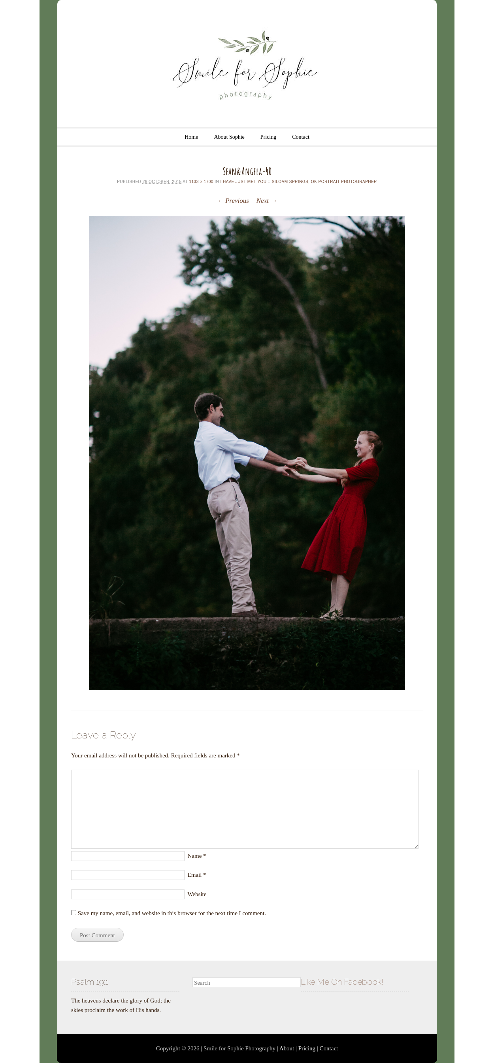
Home (191, 137)
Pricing (268, 137)
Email (197, 875)
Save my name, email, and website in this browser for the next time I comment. (172, 913)
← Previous (233, 200)
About (286, 1048)
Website (197, 894)
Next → (266, 200)
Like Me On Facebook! (342, 982)
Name (197, 856)
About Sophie (229, 137)
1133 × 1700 (201, 181)
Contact (300, 137)
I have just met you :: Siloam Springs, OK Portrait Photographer (298, 181)
